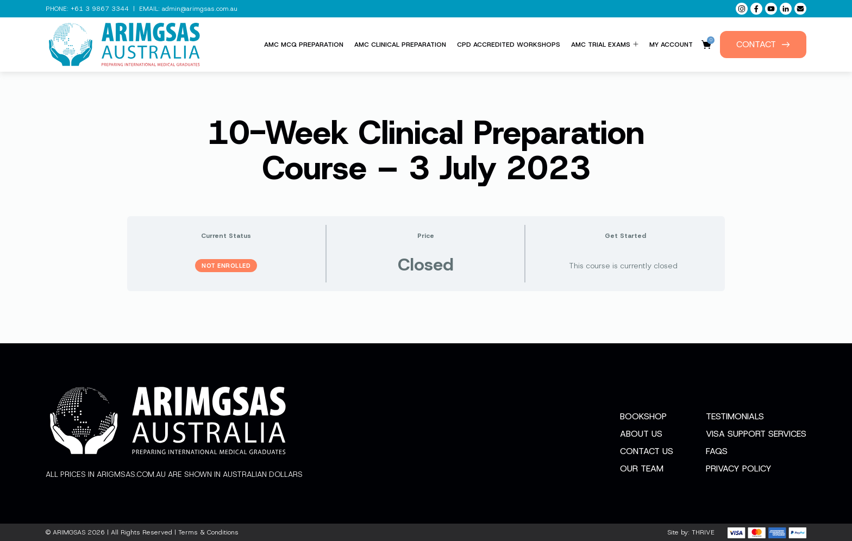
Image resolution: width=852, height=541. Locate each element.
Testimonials (735, 416)
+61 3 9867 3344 (100, 8)
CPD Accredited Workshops (508, 44)
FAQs (717, 451)
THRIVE (703, 532)
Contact (763, 44)
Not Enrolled (226, 265)
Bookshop (643, 416)
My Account (671, 44)
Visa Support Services (756, 433)
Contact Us (646, 451)
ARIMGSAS (69, 532)
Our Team (641, 468)
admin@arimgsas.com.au (199, 8)
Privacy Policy (739, 468)
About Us (641, 433)
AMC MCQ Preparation (303, 44)
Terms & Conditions (208, 532)
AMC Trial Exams (604, 44)
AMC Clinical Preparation (400, 44)
